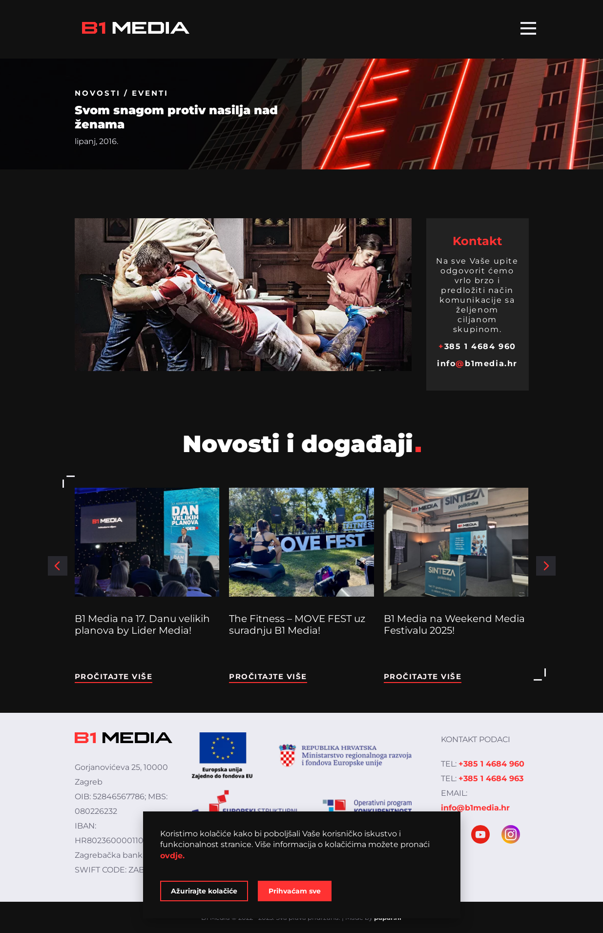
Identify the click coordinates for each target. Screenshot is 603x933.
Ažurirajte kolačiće (204, 891)
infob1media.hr (477, 363)
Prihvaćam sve (295, 891)
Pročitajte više (114, 676)
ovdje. (172, 855)
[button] (57, 566)
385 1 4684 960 (477, 346)
